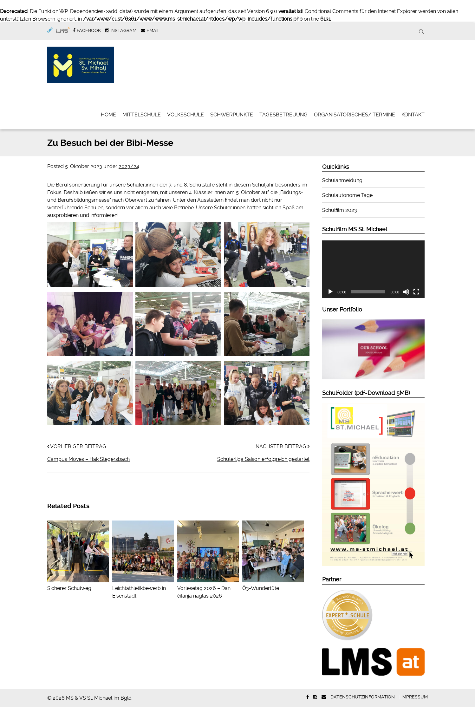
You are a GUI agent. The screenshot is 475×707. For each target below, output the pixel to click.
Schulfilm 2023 (339, 210)
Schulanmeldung (342, 180)
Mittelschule (141, 115)
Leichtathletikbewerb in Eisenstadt (143, 588)
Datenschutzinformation (362, 696)
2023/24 (129, 166)
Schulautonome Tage (347, 195)
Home (108, 115)
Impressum (414, 696)
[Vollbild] (416, 292)
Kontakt (413, 115)
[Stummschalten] (406, 292)
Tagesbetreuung (283, 115)
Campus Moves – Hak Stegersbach (88, 459)
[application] (373, 269)
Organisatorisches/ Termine (354, 115)
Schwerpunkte (231, 115)
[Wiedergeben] (330, 292)
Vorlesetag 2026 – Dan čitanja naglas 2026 (208, 588)
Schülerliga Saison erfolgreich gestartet (263, 459)
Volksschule (185, 115)
